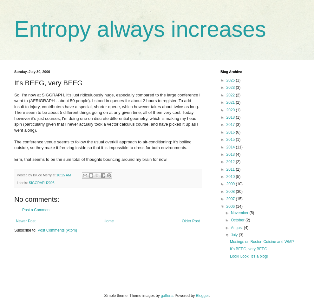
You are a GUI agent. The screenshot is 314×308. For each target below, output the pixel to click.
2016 (231, 132)
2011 (231, 169)
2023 (231, 87)
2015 (231, 139)
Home (109, 221)
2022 (231, 95)
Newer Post (26, 221)
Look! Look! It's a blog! (249, 256)
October (238, 220)
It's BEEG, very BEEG (248, 249)
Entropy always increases (140, 29)
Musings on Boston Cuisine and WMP (262, 241)
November (240, 213)
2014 (231, 147)
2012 (231, 162)
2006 (231, 206)
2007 (231, 199)
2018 (231, 117)
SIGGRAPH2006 (42, 183)
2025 (231, 80)
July (235, 235)
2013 (231, 154)
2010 (231, 176)
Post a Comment (36, 210)
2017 (231, 124)
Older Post (191, 221)
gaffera (167, 295)
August (237, 228)
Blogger (202, 295)
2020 (231, 110)
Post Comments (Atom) (57, 230)
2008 (231, 191)
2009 (231, 184)
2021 (231, 102)
